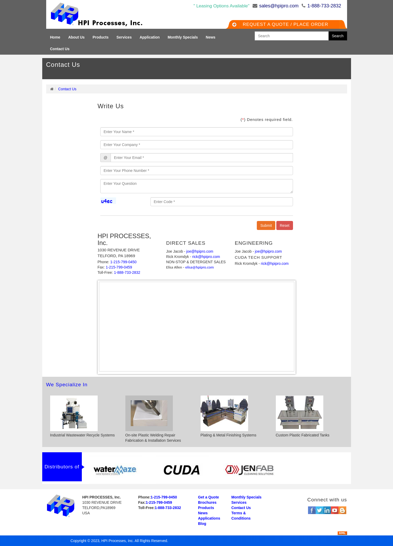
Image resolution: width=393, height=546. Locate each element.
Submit (266, 225)
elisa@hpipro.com (199, 267)
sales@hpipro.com (279, 5)
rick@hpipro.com (206, 257)
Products (101, 37)
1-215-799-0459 (119, 267)
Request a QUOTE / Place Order (284, 24)
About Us (76, 37)
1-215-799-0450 (123, 262)
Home (55, 37)
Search (337, 36)
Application (150, 37)
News (211, 37)
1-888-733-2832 (324, 5)
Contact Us (60, 49)
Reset (285, 225)
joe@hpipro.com (199, 251)
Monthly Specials (183, 37)
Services (124, 37)
